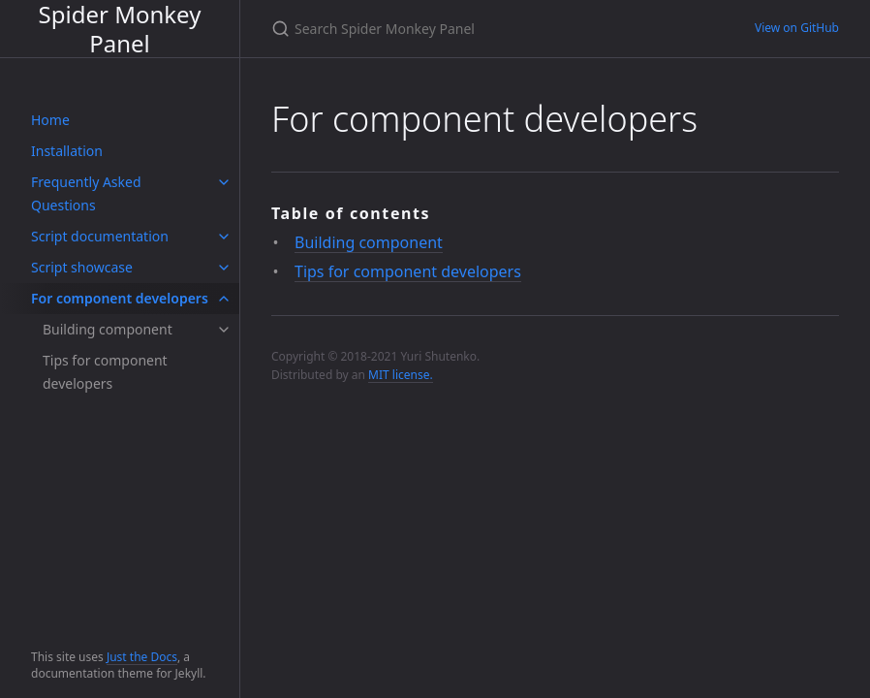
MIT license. (400, 374)
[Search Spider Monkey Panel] (489, 28)
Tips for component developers (105, 372)
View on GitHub (797, 27)
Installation (67, 151)
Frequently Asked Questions (86, 193)
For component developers (119, 298)
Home (50, 120)
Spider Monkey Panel (120, 28)
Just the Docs (142, 657)
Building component (107, 329)
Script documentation (100, 236)
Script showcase (82, 267)
